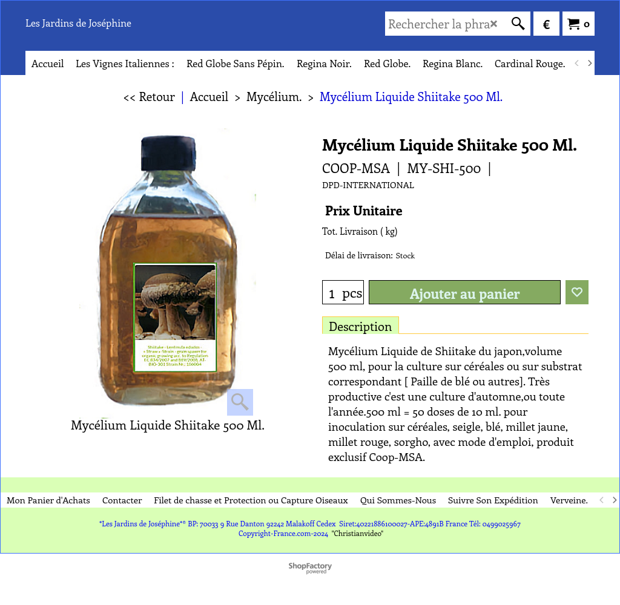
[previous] (577, 62)
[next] (589, 62)
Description (360, 326)
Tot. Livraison (350, 231)
